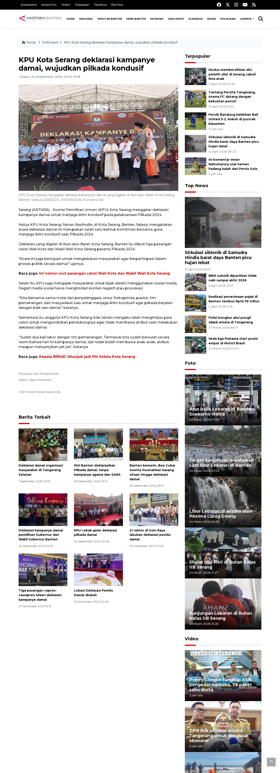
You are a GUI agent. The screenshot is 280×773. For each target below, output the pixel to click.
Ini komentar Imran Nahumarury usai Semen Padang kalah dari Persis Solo (232, 164)
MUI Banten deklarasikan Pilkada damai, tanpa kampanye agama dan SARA (97, 470)
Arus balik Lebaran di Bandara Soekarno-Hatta (222, 411)
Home (70, 18)
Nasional (86, 18)
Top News (100, 4)
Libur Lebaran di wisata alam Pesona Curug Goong (221, 513)
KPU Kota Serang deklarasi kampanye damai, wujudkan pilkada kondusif (120, 42)
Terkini (65, 4)
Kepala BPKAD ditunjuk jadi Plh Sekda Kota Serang (87, 357)
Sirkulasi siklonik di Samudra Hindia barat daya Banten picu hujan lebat (233, 141)
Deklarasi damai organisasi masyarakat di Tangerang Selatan (41, 470)
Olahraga (195, 18)
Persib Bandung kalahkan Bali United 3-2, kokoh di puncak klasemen (233, 119)
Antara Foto (49, 4)
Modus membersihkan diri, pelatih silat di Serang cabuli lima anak (232, 74)
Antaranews (29, 4)
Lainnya (246, 18)
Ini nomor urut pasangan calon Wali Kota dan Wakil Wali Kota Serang (104, 273)
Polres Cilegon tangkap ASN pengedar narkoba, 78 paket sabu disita (220, 684)
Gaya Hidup (176, 18)
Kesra (211, 18)
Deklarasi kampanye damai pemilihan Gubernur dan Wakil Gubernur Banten (41, 534)
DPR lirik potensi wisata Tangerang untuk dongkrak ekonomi (219, 735)
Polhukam (228, 18)
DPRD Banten (136, 18)
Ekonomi (156, 18)
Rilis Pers (117, 4)
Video (191, 638)
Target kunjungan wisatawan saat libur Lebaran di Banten (221, 463)
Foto (190, 363)
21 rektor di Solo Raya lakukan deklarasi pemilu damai (150, 534)
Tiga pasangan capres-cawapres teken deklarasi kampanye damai (40, 595)
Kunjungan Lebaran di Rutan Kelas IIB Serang (220, 616)
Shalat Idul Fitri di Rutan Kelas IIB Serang (222, 564)
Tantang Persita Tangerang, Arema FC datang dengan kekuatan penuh (232, 96)
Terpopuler (82, 4)
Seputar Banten (109, 18)
